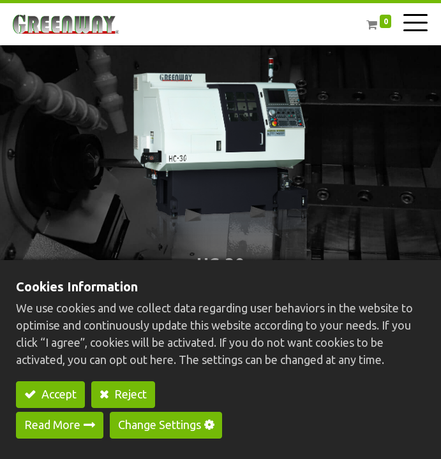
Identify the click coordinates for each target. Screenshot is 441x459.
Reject (129, 394)
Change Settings (159, 424)
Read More (52, 424)
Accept (58, 394)
